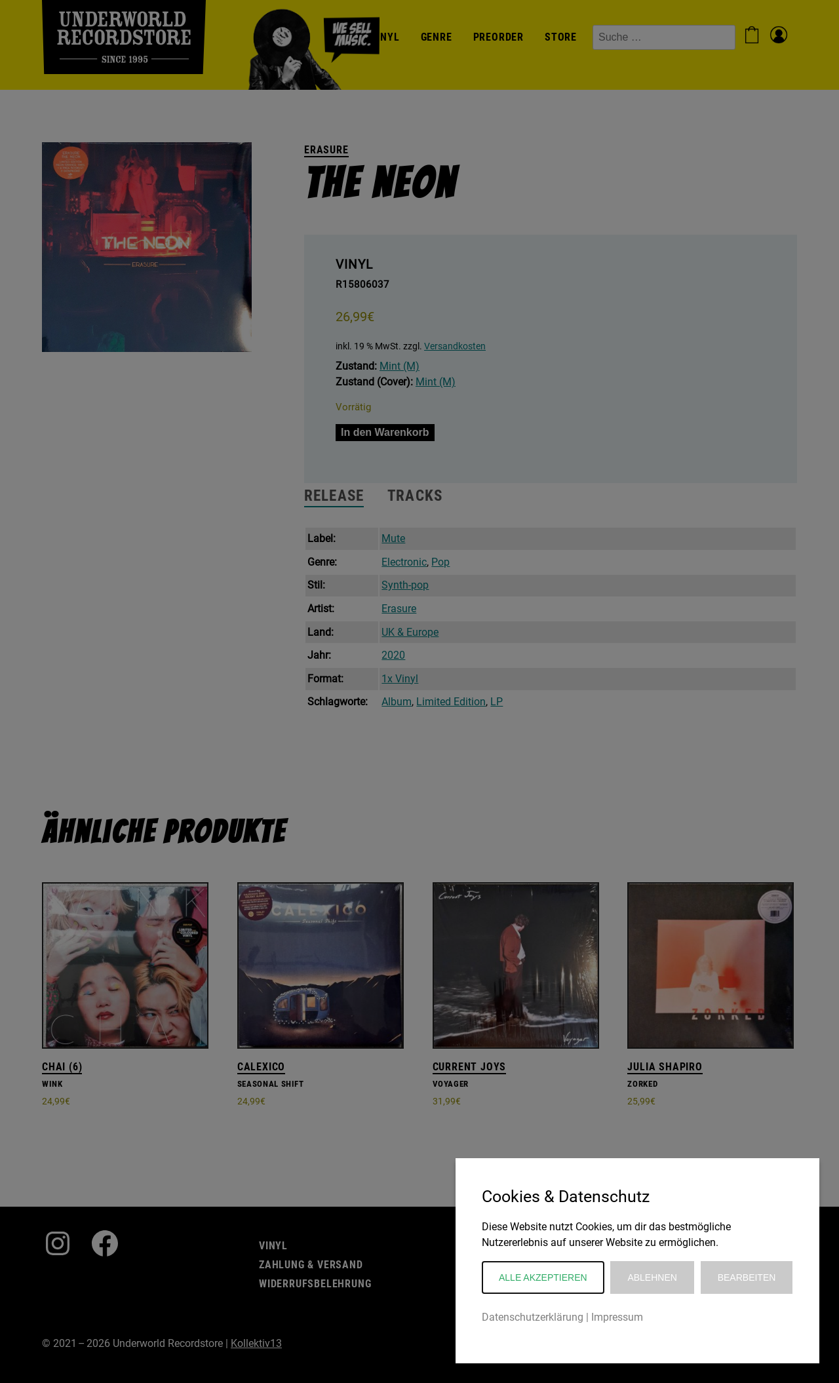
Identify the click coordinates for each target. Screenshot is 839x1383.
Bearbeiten (747, 1277)
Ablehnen (651, 1277)
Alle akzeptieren (543, 1277)
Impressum (617, 1317)
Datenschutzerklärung (532, 1317)
